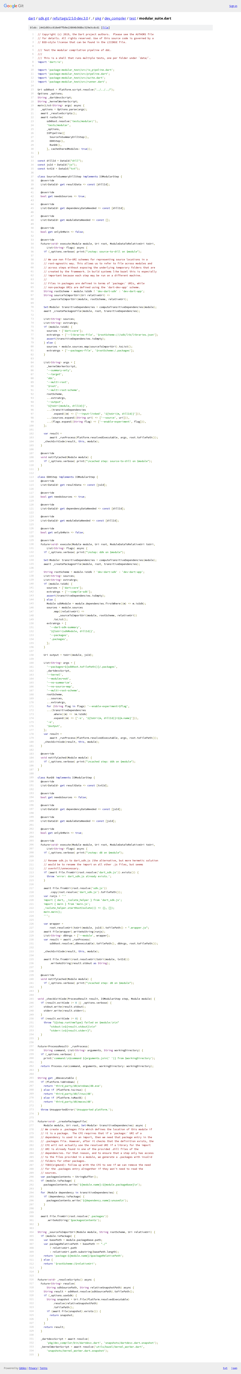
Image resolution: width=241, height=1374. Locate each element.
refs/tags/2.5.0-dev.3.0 (70, 18)
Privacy (33, 1368)
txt (225, 1368)
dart (31, 18)
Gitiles (22, 1368)
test (132, 18)
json (234, 1368)
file (105, 27)
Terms (43, 1368)
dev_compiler (115, 18)
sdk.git (43, 18)
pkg (98, 18)
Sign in (233, 6)
